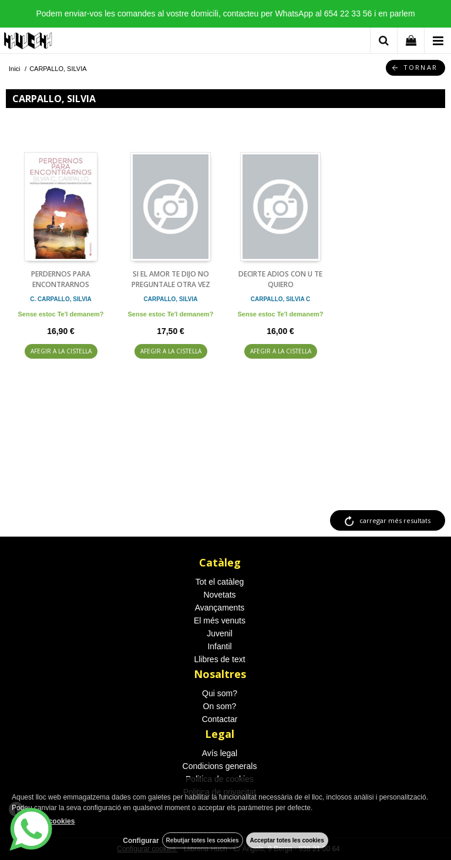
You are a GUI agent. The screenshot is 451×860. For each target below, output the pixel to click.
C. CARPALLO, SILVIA (61, 299)
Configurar (141, 841)
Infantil (219, 646)
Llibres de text (219, 659)
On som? (220, 706)
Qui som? (219, 693)
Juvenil (220, 633)
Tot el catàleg (220, 581)
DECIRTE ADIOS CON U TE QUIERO (280, 279)
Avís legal (219, 753)
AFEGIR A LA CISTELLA (61, 351)
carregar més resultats (394, 520)
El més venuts (219, 620)
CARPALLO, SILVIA (171, 299)
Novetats (219, 594)
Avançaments (220, 607)
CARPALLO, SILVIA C (280, 299)
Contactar (220, 719)
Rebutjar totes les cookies (202, 840)
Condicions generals (220, 766)
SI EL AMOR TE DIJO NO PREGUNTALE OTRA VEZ (171, 279)
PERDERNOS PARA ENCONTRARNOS (60, 279)
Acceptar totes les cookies (287, 840)
